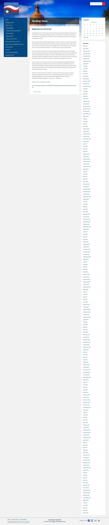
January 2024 (86, 103)
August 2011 (86, 470)
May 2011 (85, 477)
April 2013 (85, 420)
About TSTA (9, 25)
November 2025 (86, 56)
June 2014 (85, 385)
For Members (9, 28)
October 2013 (86, 405)
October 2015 (86, 344)
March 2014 (85, 392)
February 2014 (86, 394)
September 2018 (87, 257)
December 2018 (86, 249)
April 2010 (85, 510)
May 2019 (85, 236)
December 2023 (86, 106)
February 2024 (86, 101)
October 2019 (86, 224)
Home (7, 20)
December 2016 (86, 309)
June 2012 (85, 445)
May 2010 (85, 507)
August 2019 (86, 229)
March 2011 (85, 482)
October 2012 (86, 435)
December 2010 (86, 490)
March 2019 (85, 241)
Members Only (9, 22)
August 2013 (86, 410)
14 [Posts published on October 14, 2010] (93, 31)
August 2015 (86, 349)
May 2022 (85, 149)
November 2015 (86, 342)
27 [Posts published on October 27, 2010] (90, 35)
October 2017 (86, 284)
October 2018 (86, 254)
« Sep (84, 37)
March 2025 (85, 76)
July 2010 (85, 502)
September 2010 (87, 497)
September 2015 (87, 347)
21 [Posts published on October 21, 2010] (93, 33)
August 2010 (86, 500)
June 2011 (85, 475)
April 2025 (85, 73)
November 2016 (86, 312)
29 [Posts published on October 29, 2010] (96, 35)
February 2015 (86, 364)
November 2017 (86, 282)
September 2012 (87, 437)
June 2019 (85, 234)
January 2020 (86, 216)
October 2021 (86, 164)
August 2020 (86, 199)
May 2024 (85, 93)
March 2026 (85, 48)
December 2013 (86, 400)
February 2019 (86, 244)
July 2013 (85, 412)
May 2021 (85, 176)
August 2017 (86, 289)
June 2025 (85, 68)
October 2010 (86, 495)
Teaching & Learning (11, 52)
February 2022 (86, 154)
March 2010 (85, 512)
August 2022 (86, 141)
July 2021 (85, 171)
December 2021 (86, 159)
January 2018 (86, 277)
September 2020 (87, 196)
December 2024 (86, 81)
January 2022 (86, 156)
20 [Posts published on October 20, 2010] (90, 33)
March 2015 (85, 362)
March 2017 (85, 302)
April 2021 (85, 179)
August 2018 (86, 259)
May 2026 (85, 46)
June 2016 (85, 324)
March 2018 (85, 272)
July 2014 (85, 382)
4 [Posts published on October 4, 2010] (84, 28)
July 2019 (85, 231)
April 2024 (85, 96)
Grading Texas (9, 55)
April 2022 (85, 151)
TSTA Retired (9, 33)
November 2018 (86, 252)
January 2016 (86, 337)
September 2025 (87, 61)
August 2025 (86, 63)
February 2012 (86, 455)
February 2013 (86, 425)
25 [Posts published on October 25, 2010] (84, 35)
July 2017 (85, 292)
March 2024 (85, 98)
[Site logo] (11, 14)
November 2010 (86, 492)
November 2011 (86, 462)
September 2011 (87, 467)
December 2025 (86, 53)
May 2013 (85, 417)
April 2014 (85, 389)
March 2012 (85, 452)
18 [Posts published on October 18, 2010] (84, 33)
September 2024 (87, 86)
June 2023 (85, 121)
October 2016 (86, 314)
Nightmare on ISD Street (41, 29)
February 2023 (86, 129)
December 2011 (86, 460)
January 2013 (86, 427)
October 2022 (86, 136)
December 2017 (86, 279)
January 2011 (86, 487)
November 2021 (86, 161)
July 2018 (85, 262)
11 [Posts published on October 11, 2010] (84, 31)
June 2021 (85, 174)
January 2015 (86, 367)
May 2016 (85, 327)
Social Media (9, 47)
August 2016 (86, 319)
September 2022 (87, 139)
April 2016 (85, 329)
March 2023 (85, 126)
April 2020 (85, 209)
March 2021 (85, 181)
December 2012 (86, 430)
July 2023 (85, 119)
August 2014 (86, 379)
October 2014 (86, 374)
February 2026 (86, 51)
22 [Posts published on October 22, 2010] (96, 33)
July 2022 (85, 144)
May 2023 (85, 124)
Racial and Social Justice (12, 41)
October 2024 (86, 83)
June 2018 (85, 264)
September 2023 (87, 113)
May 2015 (85, 357)
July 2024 (85, 88)
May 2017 (85, 297)
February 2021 (86, 184)
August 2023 (86, 116)
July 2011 (85, 472)
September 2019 (87, 226)
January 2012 (86, 457)
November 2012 (86, 432)
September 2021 (87, 166)
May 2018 (85, 267)
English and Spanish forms (58, 521)
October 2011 (86, 465)
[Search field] (97, 3)
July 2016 (85, 322)
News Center (9, 36)
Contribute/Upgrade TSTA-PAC (14, 44)
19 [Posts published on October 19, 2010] (87, 33)
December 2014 (86, 369)
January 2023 (86, 131)
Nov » (87, 37)
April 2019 (85, 239)
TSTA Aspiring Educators (13, 31)
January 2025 (86, 78)
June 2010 (85, 505)
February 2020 (86, 214)
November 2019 (86, 221)
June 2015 (85, 354)
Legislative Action (11, 39)
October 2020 (86, 194)
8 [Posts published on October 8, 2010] (96, 28)
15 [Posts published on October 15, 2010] (96, 31)
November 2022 (86, 134)
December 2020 (86, 189)
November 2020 (86, 191)
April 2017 (85, 299)
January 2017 (86, 307)
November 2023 (86, 108)
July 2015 (85, 352)
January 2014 (86, 397)
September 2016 (87, 317)
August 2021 (86, 169)
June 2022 (85, 146)
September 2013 (87, 407)
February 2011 (86, 485)
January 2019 (86, 246)
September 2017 (87, 287)
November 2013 (86, 402)
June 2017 (85, 294)
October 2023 (86, 111)
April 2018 (85, 269)
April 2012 (85, 450)
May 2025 (85, 71)
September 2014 (87, 377)
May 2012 (85, 447)
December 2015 (86, 339)
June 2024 (85, 91)
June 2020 (85, 204)
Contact (7, 49)
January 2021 (86, 186)
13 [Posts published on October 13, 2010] (90, 31)
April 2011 (85, 480)
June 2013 (85, 415)
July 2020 (85, 201)
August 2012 (86, 440)
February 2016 (86, 334)
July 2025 (85, 66)
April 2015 (85, 359)
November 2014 (86, 372)
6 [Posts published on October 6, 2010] (90, 28)
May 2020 (85, 206)
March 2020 (85, 211)
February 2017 (86, 304)
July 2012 (85, 442)
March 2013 (85, 422)
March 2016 (85, 332)
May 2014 (85, 387)
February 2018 (86, 274)
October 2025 (86, 58)
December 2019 (86, 219)
